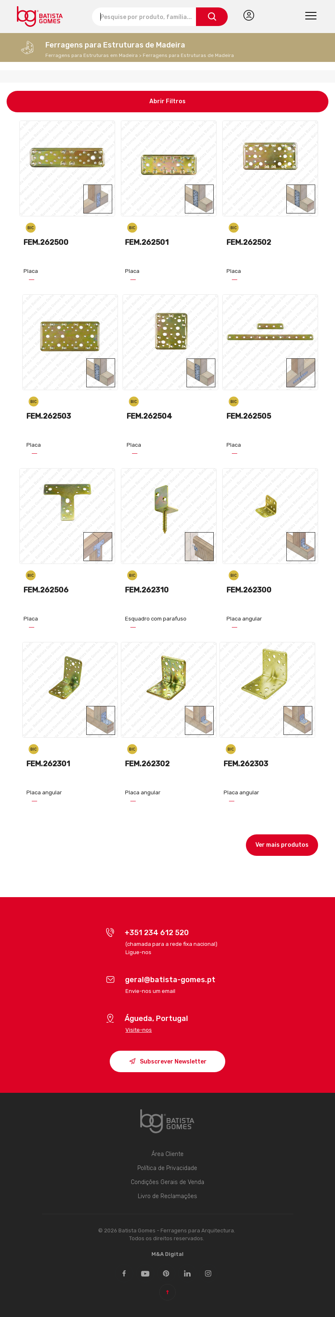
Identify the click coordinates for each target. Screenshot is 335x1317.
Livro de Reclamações (167, 1196)
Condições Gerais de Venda (167, 1182)
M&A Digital (167, 1254)
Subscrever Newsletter (168, 1062)
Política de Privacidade (167, 1168)
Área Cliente (167, 1154)
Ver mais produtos (282, 844)
